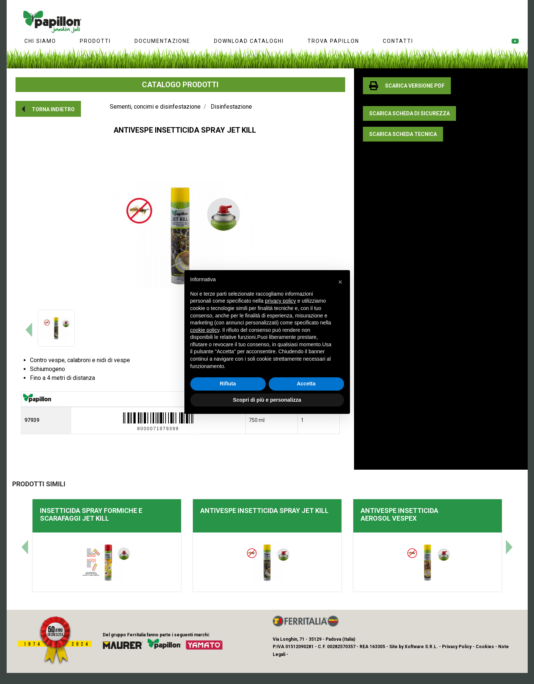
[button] (48, 109)
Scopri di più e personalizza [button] (267, 400)
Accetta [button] (306, 384)
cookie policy (205, 330)
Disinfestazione (231, 106)
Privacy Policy (457, 646)
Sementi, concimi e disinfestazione (155, 106)
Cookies (485, 646)
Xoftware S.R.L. (421, 646)
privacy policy (280, 301)
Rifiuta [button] (228, 384)
